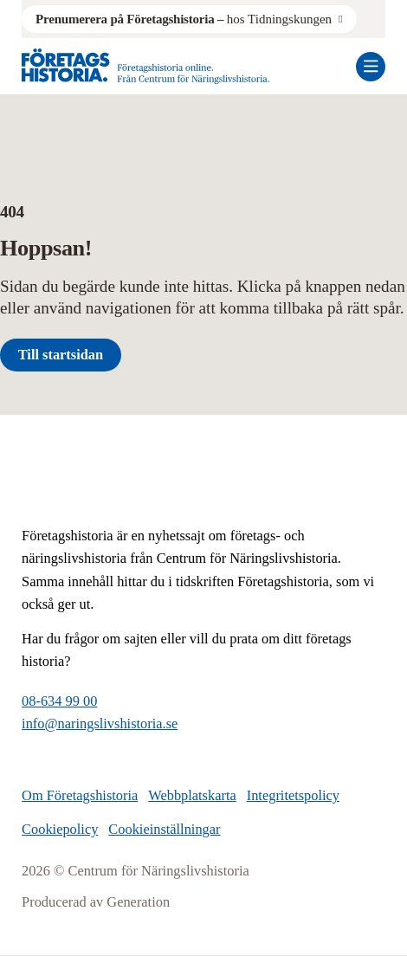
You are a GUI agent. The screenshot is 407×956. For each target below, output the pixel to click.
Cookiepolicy (60, 829)
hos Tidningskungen (184, 19)
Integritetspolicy (293, 795)
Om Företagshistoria (80, 795)
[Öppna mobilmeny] (370, 66)
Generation (138, 902)
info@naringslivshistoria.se (100, 723)
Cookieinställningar (164, 829)
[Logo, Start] (146, 66)
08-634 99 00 (59, 701)
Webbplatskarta (192, 795)
